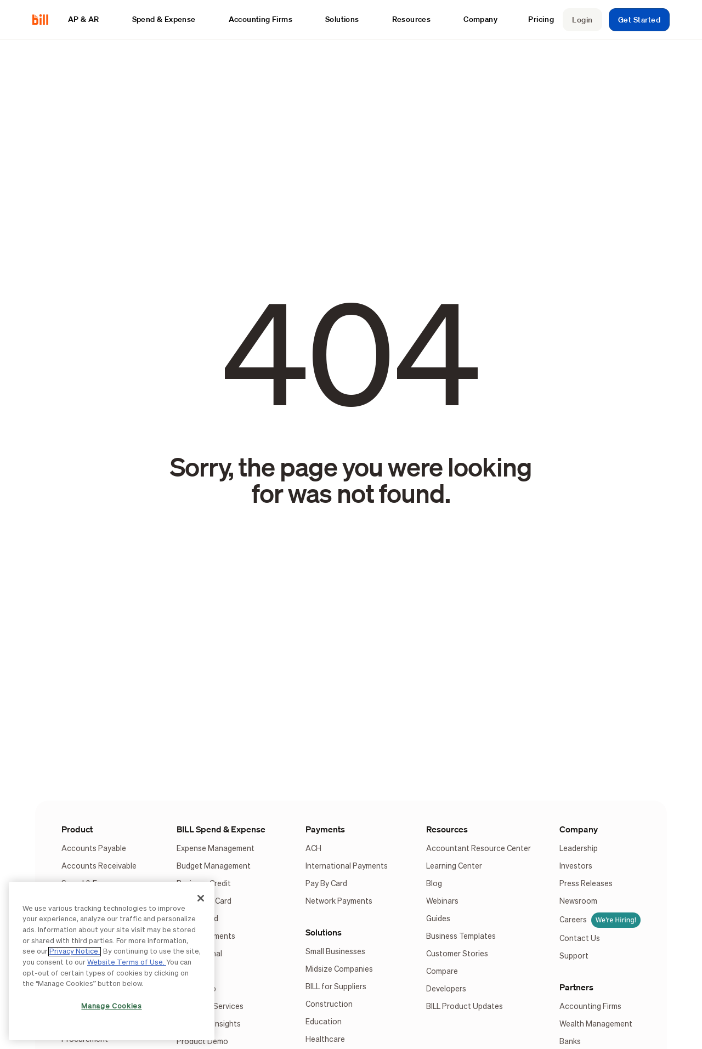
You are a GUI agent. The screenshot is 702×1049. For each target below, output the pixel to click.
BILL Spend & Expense (221, 829)
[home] (44, 19)
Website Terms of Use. (126, 962)
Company (578, 829)
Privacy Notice (74, 951)
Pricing (541, 19)
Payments (325, 829)
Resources (447, 829)
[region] (111, 961)
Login (582, 20)
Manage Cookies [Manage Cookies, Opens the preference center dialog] (111, 1006)
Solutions (323, 932)
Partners (576, 987)
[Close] (201, 898)
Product (77, 829)
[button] (89, 19)
